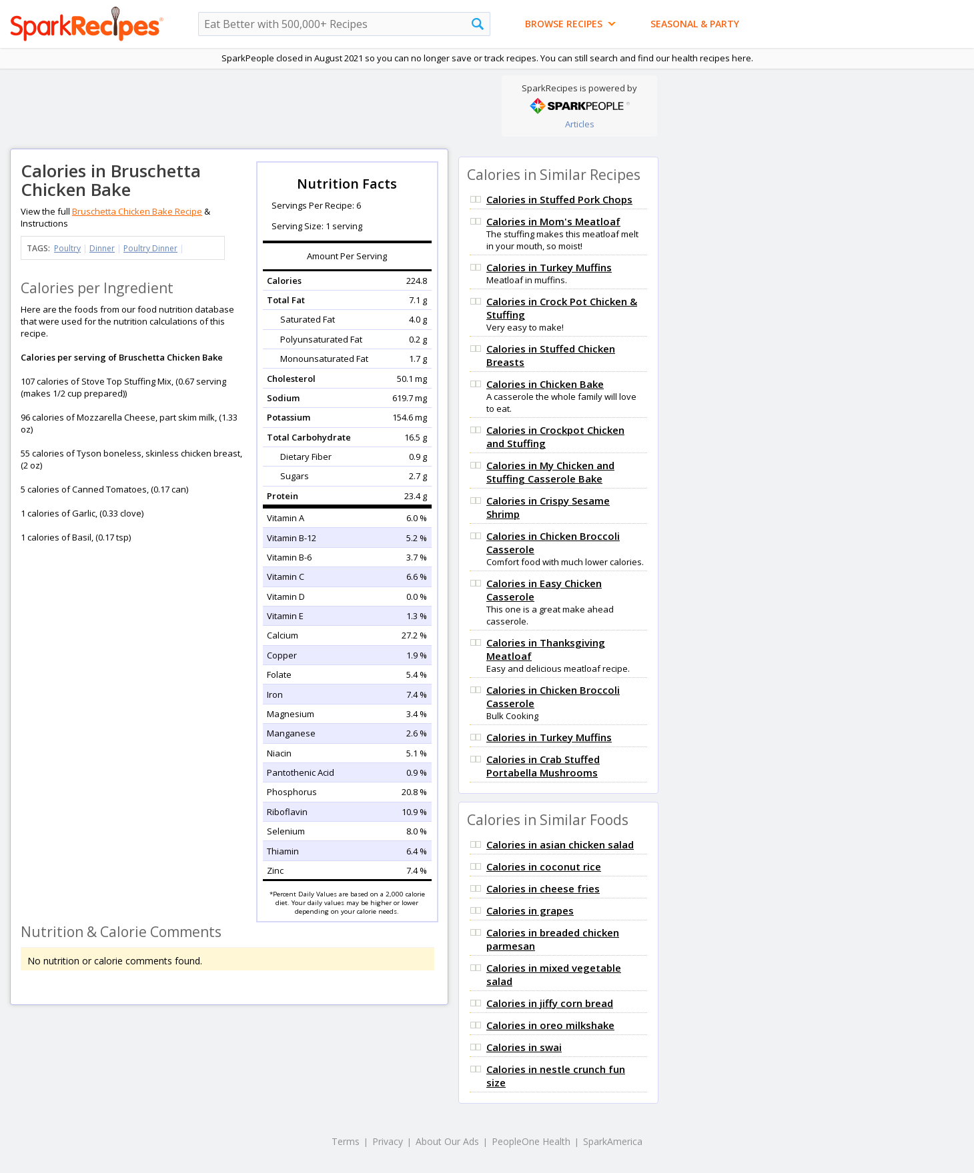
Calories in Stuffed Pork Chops (559, 199)
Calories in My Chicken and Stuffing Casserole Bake (550, 472)
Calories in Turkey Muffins (549, 267)
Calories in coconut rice (543, 866)
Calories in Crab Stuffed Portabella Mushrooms (543, 765)
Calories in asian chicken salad (560, 844)
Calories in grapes (530, 910)
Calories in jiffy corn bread (549, 1003)
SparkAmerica (612, 1141)
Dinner (102, 248)
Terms (346, 1141)
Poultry (67, 248)
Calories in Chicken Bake (545, 384)
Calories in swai (524, 1047)
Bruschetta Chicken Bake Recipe (137, 211)
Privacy (387, 1141)
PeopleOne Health (531, 1141)
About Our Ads (447, 1141)
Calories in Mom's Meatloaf (553, 221)
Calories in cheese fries (543, 888)
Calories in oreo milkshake (550, 1025)
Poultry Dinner (150, 248)
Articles (579, 124)
